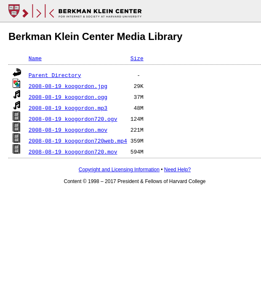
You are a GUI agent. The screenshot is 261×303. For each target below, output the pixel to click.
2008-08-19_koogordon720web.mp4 (78, 140)
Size (137, 58)
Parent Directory (55, 75)
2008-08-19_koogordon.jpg (68, 86)
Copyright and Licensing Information (119, 170)
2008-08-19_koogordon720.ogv (73, 118)
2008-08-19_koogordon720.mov (73, 151)
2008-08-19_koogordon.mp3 (68, 108)
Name (35, 58)
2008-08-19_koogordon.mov (68, 129)
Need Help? (177, 170)
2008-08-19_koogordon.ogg (68, 97)
